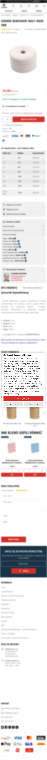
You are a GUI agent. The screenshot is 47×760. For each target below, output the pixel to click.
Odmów (13, 404)
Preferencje (33, 404)
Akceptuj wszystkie (23, 398)
